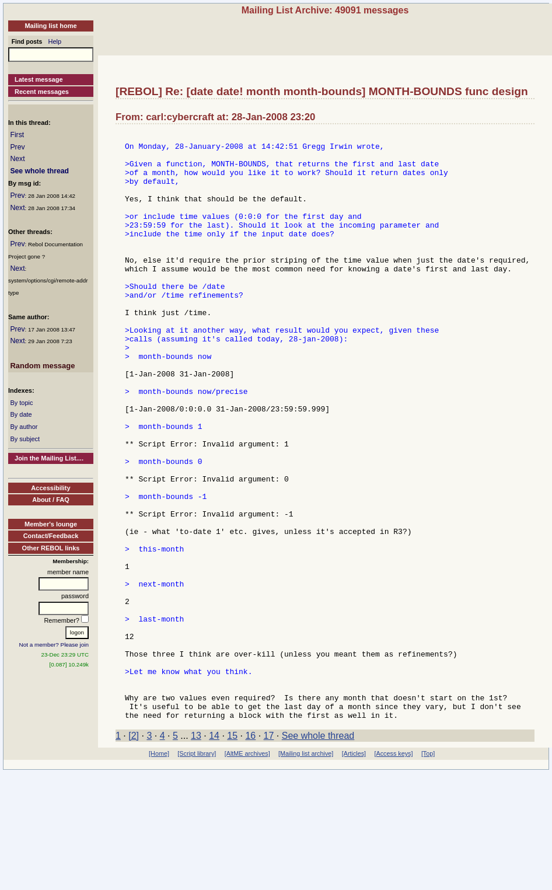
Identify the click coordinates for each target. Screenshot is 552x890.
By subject (25, 438)
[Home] (159, 870)
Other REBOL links (51, 548)
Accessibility (50, 487)
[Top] (428, 870)
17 (269, 853)
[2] (133, 853)
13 (196, 853)
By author (23, 426)
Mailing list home (50, 25)
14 (214, 853)
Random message (42, 365)
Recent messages (42, 91)
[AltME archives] (247, 870)
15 (232, 853)
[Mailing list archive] (305, 870)
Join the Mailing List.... (49, 458)
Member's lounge (51, 524)
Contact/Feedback (51, 535)
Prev (17, 147)
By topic (21, 402)
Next (17, 159)
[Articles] (354, 870)
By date (21, 414)
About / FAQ (50, 499)
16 (250, 853)
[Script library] (196, 870)
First (17, 135)
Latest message (39, 79)
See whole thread (39, 171)
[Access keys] (393, 870)
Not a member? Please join (54, 644)
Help (55, 41)
